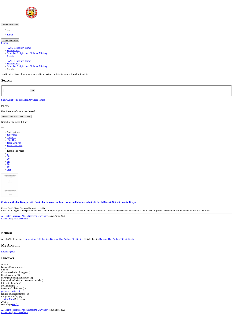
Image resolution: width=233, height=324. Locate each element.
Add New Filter (16, 117)
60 (8, 164)
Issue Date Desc (14, 145)
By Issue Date (56, 239)
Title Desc (12, 140)
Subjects (81, 239)
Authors (67, 239)
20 (8, 159)
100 (9, 169)
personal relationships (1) (13, 291)
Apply (27, 117)
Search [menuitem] (10, 56)
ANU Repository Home (19, 61)
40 (8, 161)
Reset (5, 117)
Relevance (12, 134)
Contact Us (6, 218)
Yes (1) (15, 304)
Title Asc (11, 137)
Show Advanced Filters (12, 99)
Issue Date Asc (14, 142)
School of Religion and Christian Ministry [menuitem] (27, 53)
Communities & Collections (36, 239)
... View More (7, 299)
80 (8, 167)
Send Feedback (21, 218)
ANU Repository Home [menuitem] (19, 48)
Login (4, 251)
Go (32, 90)
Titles (74, 239)
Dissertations (13, 63)
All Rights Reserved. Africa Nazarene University (24, 216)
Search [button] (4, 43)
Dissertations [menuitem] (13, 50)
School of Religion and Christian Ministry (27, 66)
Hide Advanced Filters (34, 99)
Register (11, 251)
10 (8, 156)
